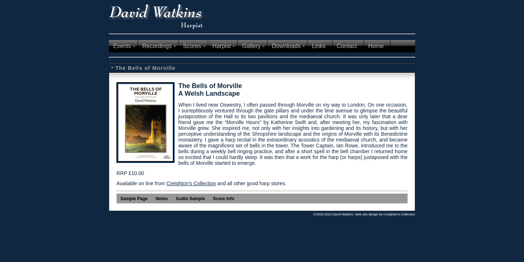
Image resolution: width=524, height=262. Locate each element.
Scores (192, 46)
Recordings (157, 46)
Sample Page (134, 198)
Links (318, 46)
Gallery (251, 46)
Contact (347, 46)
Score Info (223, 198)
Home (376, 46)
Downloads (286, 46)
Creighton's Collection (191, 183)
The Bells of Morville (145, 68)
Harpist (222, 46)
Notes (162, 198)
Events (122, 46)
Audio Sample (190, 198)
